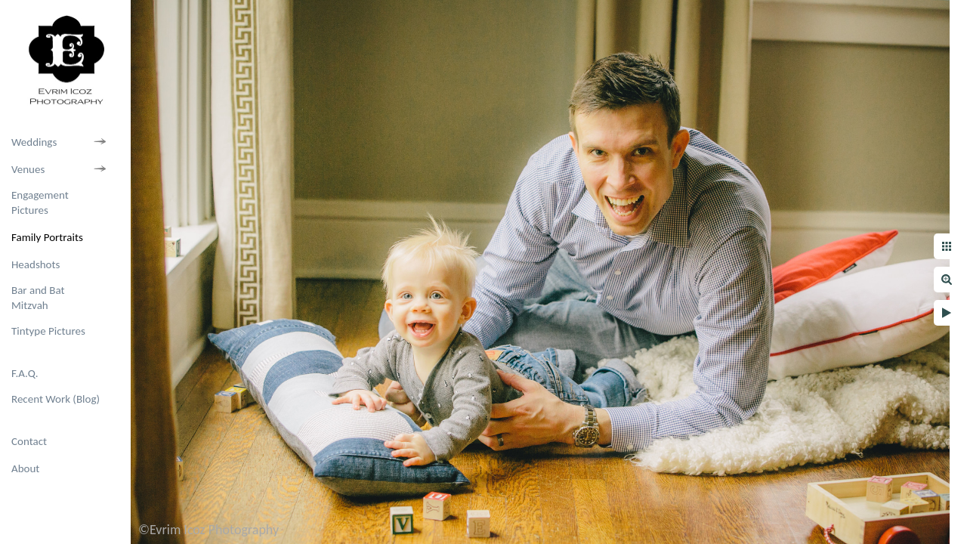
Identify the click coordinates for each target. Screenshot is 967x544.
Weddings (34, 142)
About (25, 468)
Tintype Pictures (48, 331)
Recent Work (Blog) (55, 399)
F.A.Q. (25, 373)
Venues (28, 169)
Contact (29, 441)
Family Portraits (47, 237)
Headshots (35, 264)
